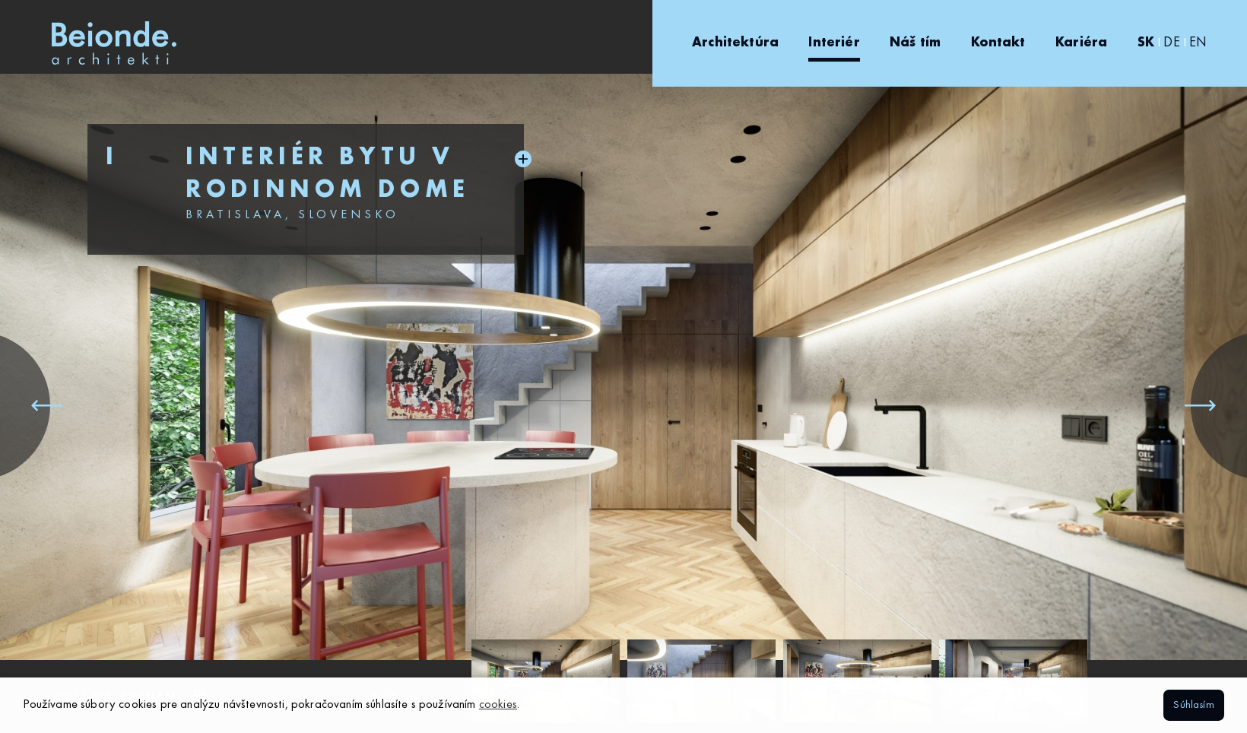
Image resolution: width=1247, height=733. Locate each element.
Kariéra (1081, 42)
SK (1146, 42)
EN (1198, 42)
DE (1171, 42)
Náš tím (915, 42)
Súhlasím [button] (1193, 705)
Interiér (833, 42)
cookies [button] (498, 705)
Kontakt (998, 42)
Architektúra (735, 42)
